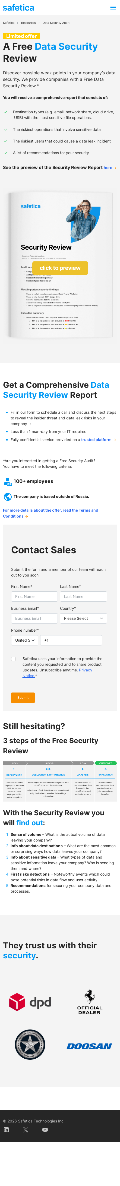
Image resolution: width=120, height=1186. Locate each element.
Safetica (8, 23)
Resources (28, 23)
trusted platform (96, 439)
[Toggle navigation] (113, 7)
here (108, 167)
